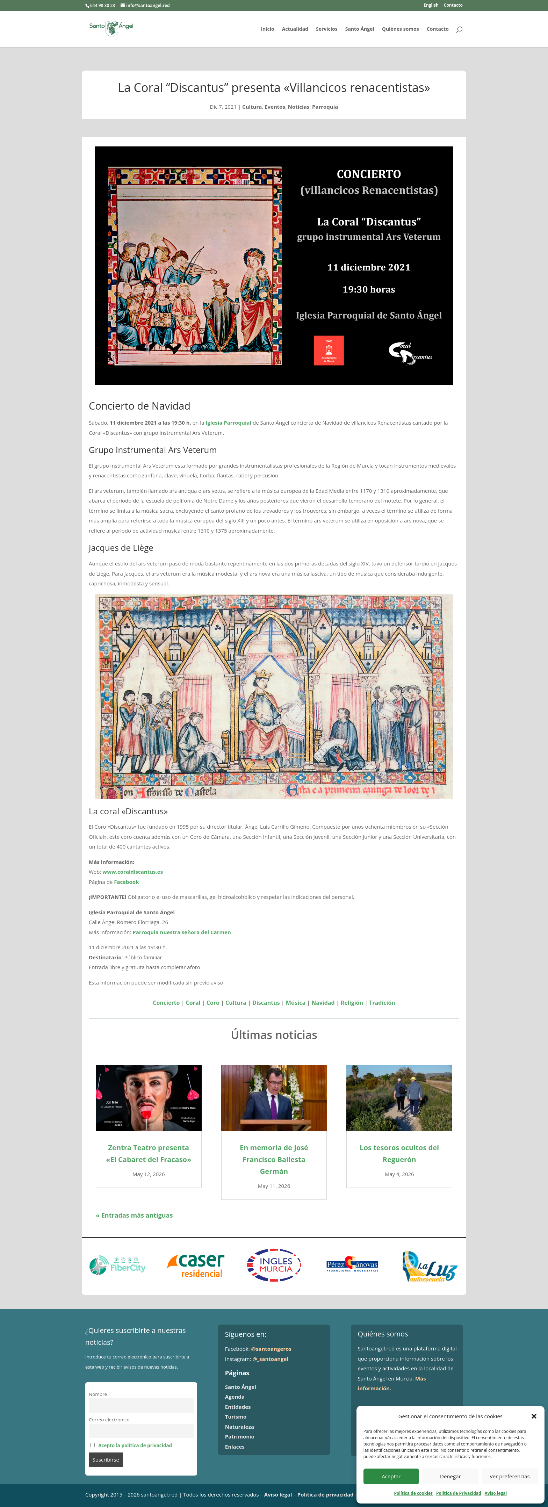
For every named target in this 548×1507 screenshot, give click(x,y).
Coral (193, 1003)
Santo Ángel (359, 29)
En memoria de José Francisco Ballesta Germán (274, 1159)
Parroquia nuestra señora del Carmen (181, 932)
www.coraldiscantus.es (133, 871)
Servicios (327, 29)
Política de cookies (413, 1493)
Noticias (298, 106)
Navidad (323, 1003)
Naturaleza (239, 1426)
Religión (352, 1003)
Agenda (235, 1396)
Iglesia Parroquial (228, 422)
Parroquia (325, 106)
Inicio (267, 29)
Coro (213, 1003)
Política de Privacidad (458, 1493)
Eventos (275, 106)
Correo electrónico (109, 1419)
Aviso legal (496, 1493)
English (431, 5)
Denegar (450, 1476)
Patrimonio (239, 1436)
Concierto (166, 1003)
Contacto (453, 5)
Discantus (266, 1003)
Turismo (235, 1416)
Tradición (382, 1003)
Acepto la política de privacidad (135, 1445)
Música (295, 1003)
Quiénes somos (400, 29)
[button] (534, 1416)
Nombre (98, 1394)
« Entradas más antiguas (134, 1215)
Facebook (126, 881)
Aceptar (391, 1476)
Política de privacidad (325, 1494)
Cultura (252, 106)
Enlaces (235, 1446)
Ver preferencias (510, 1476)
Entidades (238, 1406)
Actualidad (295, 29)
